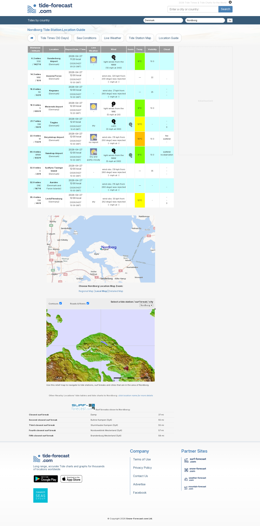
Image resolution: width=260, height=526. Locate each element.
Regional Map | (87, 291)
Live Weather (112, 38)
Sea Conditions (86, 38)
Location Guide (169, 38)
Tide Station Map (140, 38)
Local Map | (101, 291)
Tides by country (39, 20)
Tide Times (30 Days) (54, 38)
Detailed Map (116, 291)
